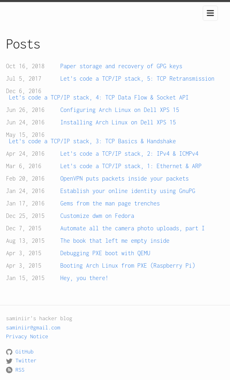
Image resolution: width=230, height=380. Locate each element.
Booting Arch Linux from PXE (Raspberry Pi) (127, 265)
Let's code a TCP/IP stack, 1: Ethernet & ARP (131, 166)
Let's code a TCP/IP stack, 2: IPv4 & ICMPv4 (129, 153)
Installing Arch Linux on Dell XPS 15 (118, 122)
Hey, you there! (84, 278)
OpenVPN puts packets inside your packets (124, 178)
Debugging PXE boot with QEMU (105, 253)
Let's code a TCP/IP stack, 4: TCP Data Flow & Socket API (99, 97)
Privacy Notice (27, 336)
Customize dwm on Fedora (97, 216)
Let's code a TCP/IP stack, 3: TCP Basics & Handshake (92, 141)
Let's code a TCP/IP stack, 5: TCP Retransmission (137, 78)
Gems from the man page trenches (110, 203)
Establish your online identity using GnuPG (127, 191)
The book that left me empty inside (114, 241)
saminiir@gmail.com (33, 327)
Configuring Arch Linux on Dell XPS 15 (119, 110)
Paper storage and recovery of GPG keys (121, 66)
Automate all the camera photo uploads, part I (132, 228)
